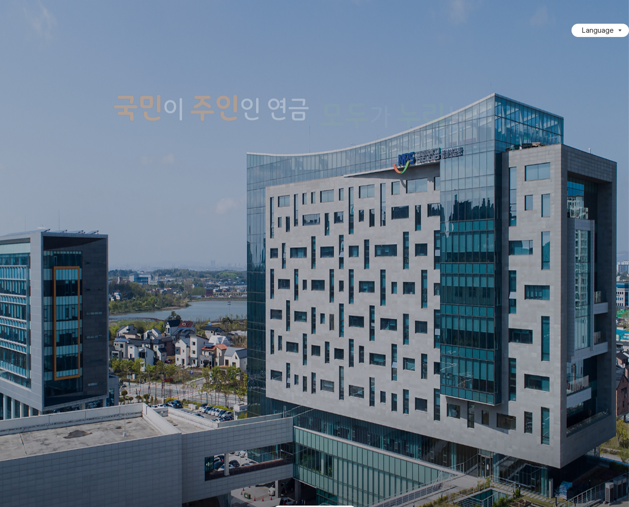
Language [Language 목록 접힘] (598, 30)
